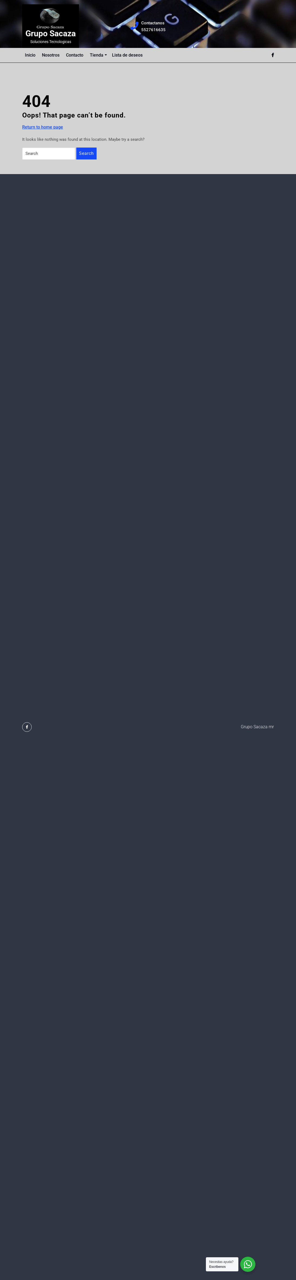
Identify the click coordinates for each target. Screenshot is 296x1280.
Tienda (96, 55)
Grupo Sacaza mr (257, 726)
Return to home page (42, 127)
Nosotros (51, 55)
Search (86, 153)
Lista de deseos (127, 55)
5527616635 (153, 29)
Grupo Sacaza (50, 33)
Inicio (30, 55)
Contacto (74, 55)
